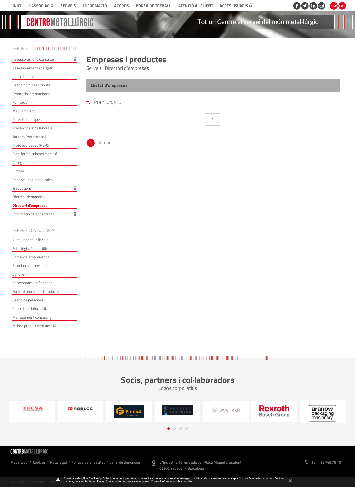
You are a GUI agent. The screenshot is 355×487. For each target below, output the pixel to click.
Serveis (68, 6)
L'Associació (41, 6)
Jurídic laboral (23, 76)
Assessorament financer (32, 283)
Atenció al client (195, 6)
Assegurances (23, 162)
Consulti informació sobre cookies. (172, 481)
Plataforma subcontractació (34, 154)
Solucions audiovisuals (30, 266)
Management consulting (32, 317)
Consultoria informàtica (31, 309)
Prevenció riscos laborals (32, 128)
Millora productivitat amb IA (34, 326)
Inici (17, 6)
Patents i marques (27, 119)
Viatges (18, 171)
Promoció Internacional (31, 94)
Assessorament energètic (33, 68)
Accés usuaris (236, 6)
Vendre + (19, 274)
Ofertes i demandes (28, 197)
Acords (121, 6)
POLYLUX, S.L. (107, 102)
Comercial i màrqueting (30, 257)
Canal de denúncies (125, 462)
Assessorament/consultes (33, 59)
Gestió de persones (27, 300)
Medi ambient (23, 111)
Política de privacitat (88, 462)
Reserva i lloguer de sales (32, 180)
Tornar (98, 143)
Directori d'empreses (29, 205)
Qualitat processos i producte (35, 291)
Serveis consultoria (33, 230)
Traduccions (22, 188)
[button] (168, 428)
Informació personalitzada (33, 214)
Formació (20, 102)
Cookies (39, 462)
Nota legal (58, 462)
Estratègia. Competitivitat (32, 248)
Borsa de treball (153, 6)
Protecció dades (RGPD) (31, 145)
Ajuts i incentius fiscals (30, 240)
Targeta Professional (29, 137)
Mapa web (19, 462)
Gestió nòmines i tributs (31, 85)
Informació (95, 6)
